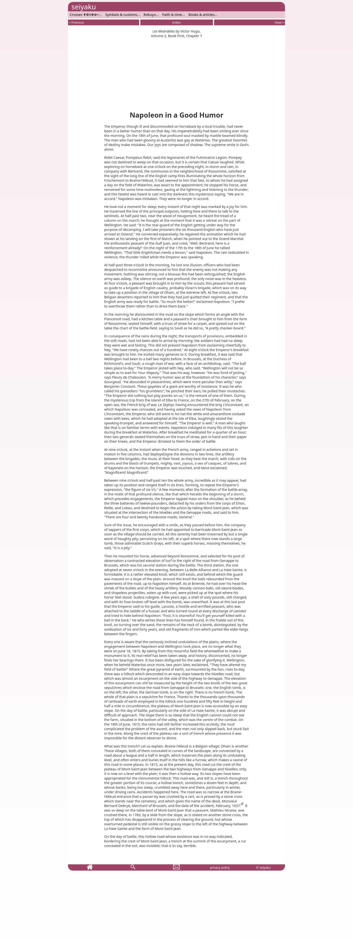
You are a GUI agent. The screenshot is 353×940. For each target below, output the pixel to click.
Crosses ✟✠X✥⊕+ (84, 14)
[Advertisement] (176, 72)
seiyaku (83, 6)
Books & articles (202, 14)
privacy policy (220, 867)
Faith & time (172, 14)
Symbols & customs (121, 14)
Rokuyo (150, 14)
